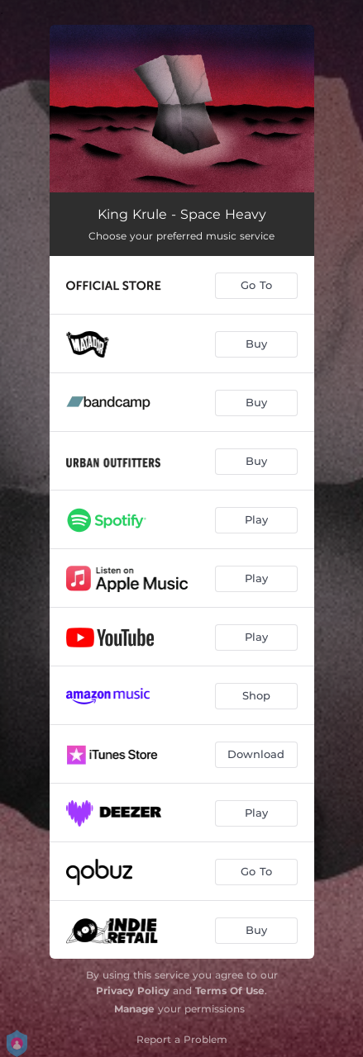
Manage (134, 1008)
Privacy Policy (133, 990)
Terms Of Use (230, 990)
